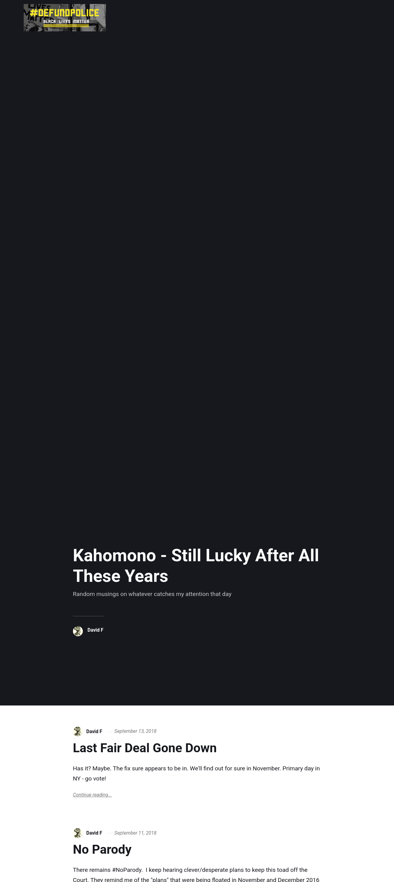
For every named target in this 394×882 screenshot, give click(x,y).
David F (95, 630)
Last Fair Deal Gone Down (149, 748)
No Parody (104, 849)
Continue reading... (92, 795)
